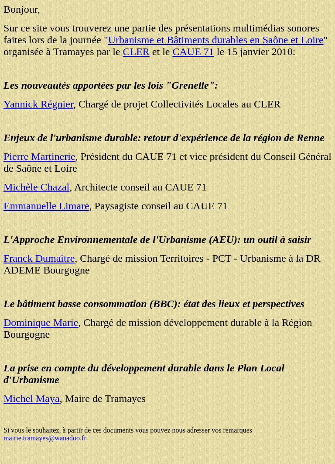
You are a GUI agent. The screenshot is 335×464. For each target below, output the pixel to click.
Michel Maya (31, 398)
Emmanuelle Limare (46, 205)
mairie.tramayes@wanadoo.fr (44, 438)
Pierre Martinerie (39, 156)
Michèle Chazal (36, 187)
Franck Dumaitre (39, 258)
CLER (136, 51)
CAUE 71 (193, 51)
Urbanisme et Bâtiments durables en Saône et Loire (216, 39)
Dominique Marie (40, 322)
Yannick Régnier (38, 104)
